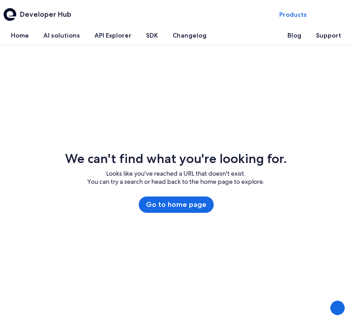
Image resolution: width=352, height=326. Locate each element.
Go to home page (176, 204)
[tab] (20, 35)
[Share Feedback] (337, 308)
